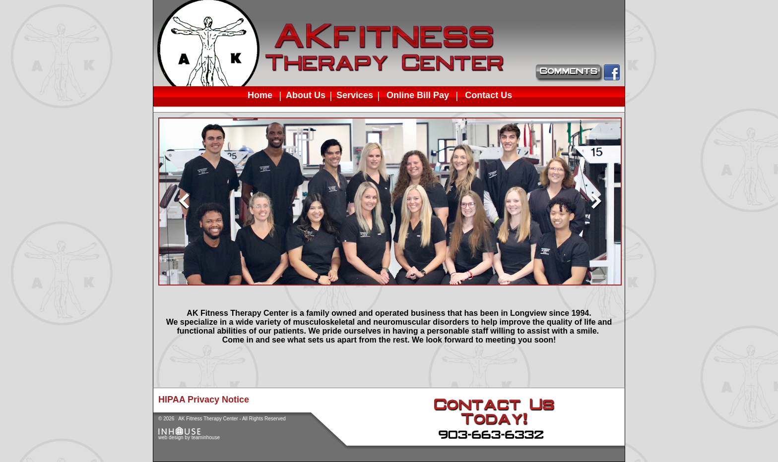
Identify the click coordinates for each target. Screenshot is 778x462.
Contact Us (488, 95)
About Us (305, 95)
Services (354, 95)
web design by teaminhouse (189, 435)
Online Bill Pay (418, 95)
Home (260, 95)
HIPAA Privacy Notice (203, 399)
